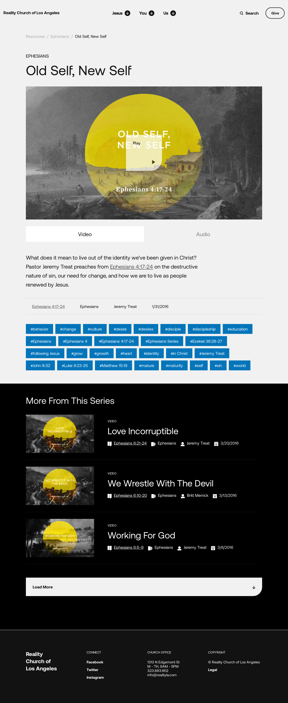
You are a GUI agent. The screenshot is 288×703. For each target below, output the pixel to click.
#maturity (174, 378)
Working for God (141, 534)
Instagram (95, 677)
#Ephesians (41, 354)
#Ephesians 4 (75, 354)
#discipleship (204, 342)
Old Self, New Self (90, 36)
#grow (77, 366)
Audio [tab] (203, 234)
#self (199, 378)
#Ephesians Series (162, 354)
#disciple (173, 342)
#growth (101, 366)
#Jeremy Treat (212, 366)
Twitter (92, 669)
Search (252, 13)
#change (68, 342)
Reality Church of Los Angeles (31, 12)
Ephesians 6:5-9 (129, 547)
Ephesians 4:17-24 (131, 266)
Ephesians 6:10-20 (130, 495)
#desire (120, 342)
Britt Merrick (197, 495)
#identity (151, 366)
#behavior (39, 342)
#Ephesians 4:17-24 (116, 354)
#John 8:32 (40, 378)
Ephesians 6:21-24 (130, 443)
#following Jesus (45, 366)
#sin (218, 378)
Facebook (95, 662)
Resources (35, 36)
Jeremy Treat (198, 443)
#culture (95, 342)
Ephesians (60, 36)
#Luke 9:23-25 (75, 378)
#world (240, 378)
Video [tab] (85, 234)
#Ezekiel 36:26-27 (206, 354)
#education (237, 342)
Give (275, 13)
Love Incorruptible (143, 430)
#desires (145, 342)
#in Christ (179, 366)
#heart (126, 366)
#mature (146, 378)
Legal (212, 669)
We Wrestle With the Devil (161, 482)
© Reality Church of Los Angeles (234, 662)
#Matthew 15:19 (113, 378)
